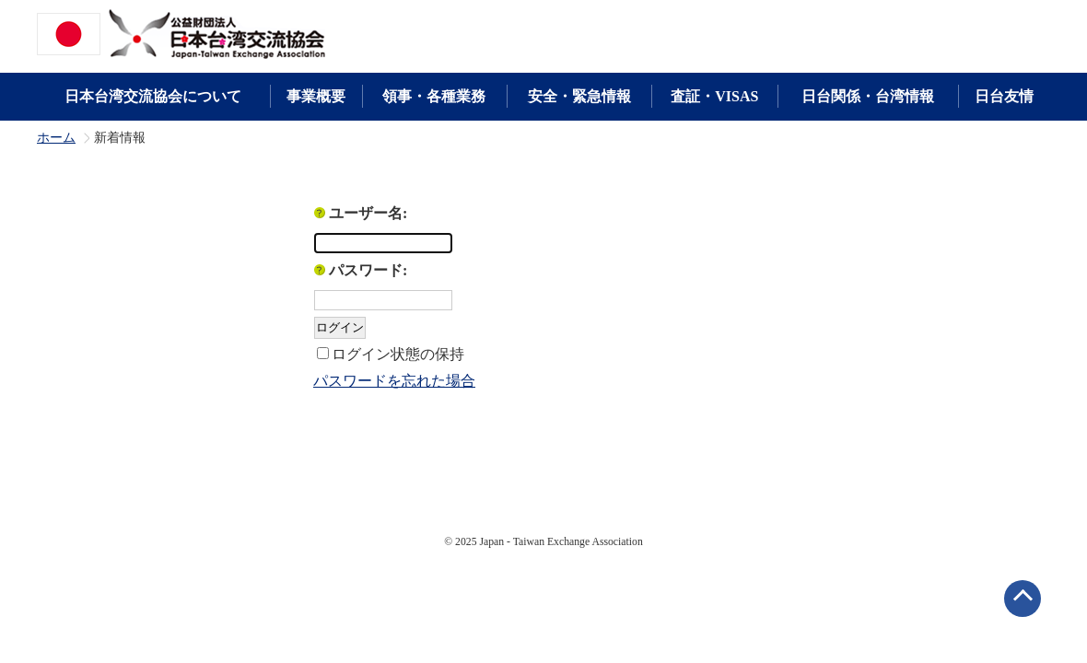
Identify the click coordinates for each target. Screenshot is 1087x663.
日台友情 (1004, 96)
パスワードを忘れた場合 (394, 381)
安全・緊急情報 (579, 96)
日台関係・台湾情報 (867, 96)
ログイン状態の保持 (398, 354)
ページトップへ (1022, 598)
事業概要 (315, 96)
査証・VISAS (714, 96)
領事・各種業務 (433, 96)
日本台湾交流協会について (152, 96)
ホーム (56, 138)
